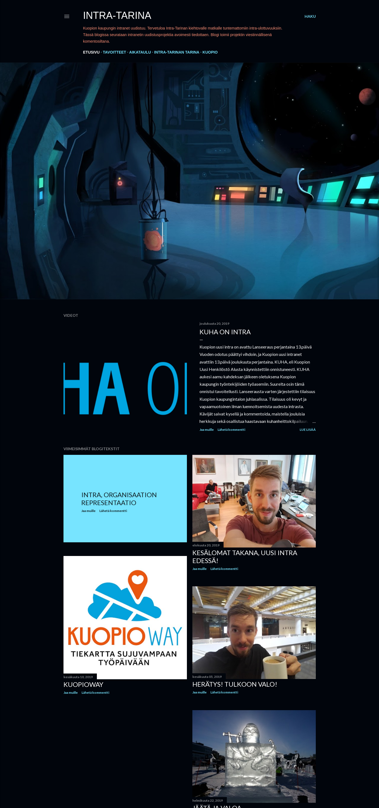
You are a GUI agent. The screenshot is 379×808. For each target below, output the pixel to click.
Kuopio (210, 52)
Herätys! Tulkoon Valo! (234, 684)
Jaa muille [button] (206, 430)
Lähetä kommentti (231, 430)
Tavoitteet (114, 52)
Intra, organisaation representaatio (119, 499)
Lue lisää (308, 430)
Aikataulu (140, 52)
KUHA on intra (225, 332)
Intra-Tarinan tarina (176, 52)
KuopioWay (83, 684)
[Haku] (310, 16)
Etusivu (91, 52)
